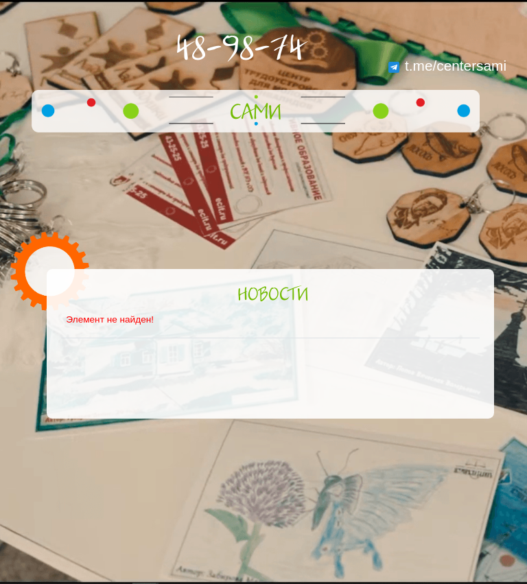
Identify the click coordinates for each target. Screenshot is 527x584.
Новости (272, 295)
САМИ (255, 113)
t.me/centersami (447, 65)
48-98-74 (240, 49)
